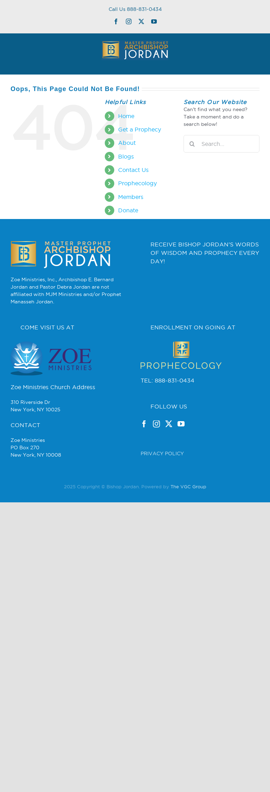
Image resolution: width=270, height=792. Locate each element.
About (127, 143)
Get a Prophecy (139, 129)
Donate (128, 210)
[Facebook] (144, 423)
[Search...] (221, 144)
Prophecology (137, 183)
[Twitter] (168, 423)
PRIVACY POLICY (162, 453)
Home (126, 116)
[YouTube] (181, 423)
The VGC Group (188, 486)
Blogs (126, 156)
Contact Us (133, 170)
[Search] (192, 144)
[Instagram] (156, 423)
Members (130, 197)
